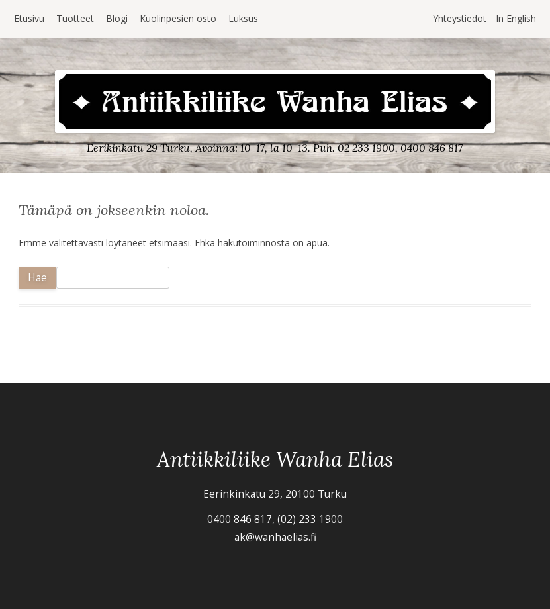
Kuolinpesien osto (178, 18)
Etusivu (29, 18)
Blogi (117, 18)
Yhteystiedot (459, 18)
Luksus (243, 18)
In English (516, 18)
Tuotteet (75, 18)
